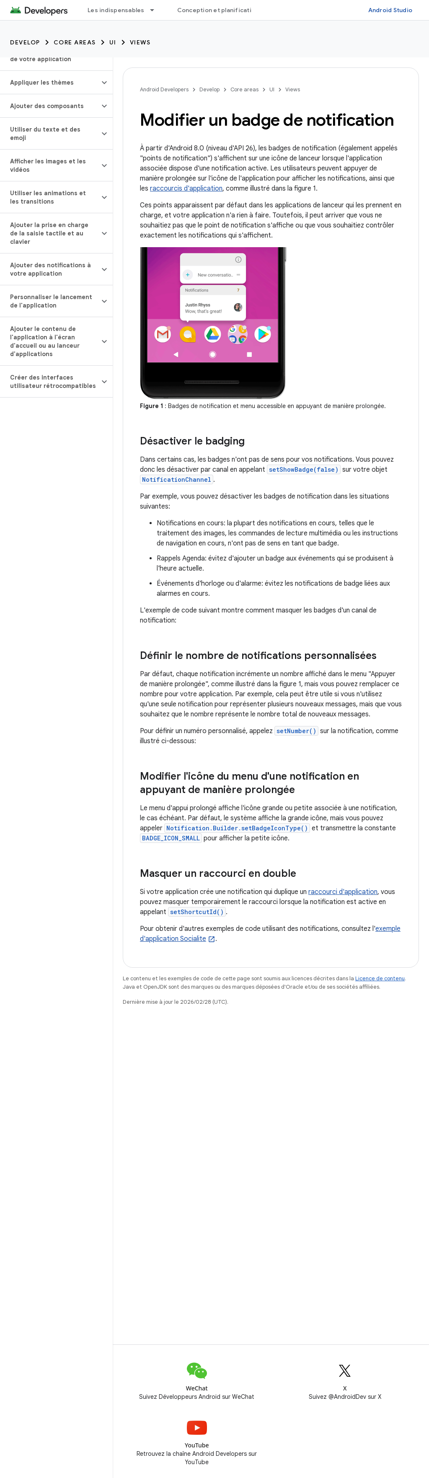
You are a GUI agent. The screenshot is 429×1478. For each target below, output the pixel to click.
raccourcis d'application (186, 188)
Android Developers (164, 89)
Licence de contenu (380, 978)
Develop (25, 42)
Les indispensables (116, 10)
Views (140, 42)
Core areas (75, 42)
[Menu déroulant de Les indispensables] (156, 10)
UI (112, 42)
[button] (49, 82)
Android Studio (390, 10)
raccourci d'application (342, 892)
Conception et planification (218, 10)
